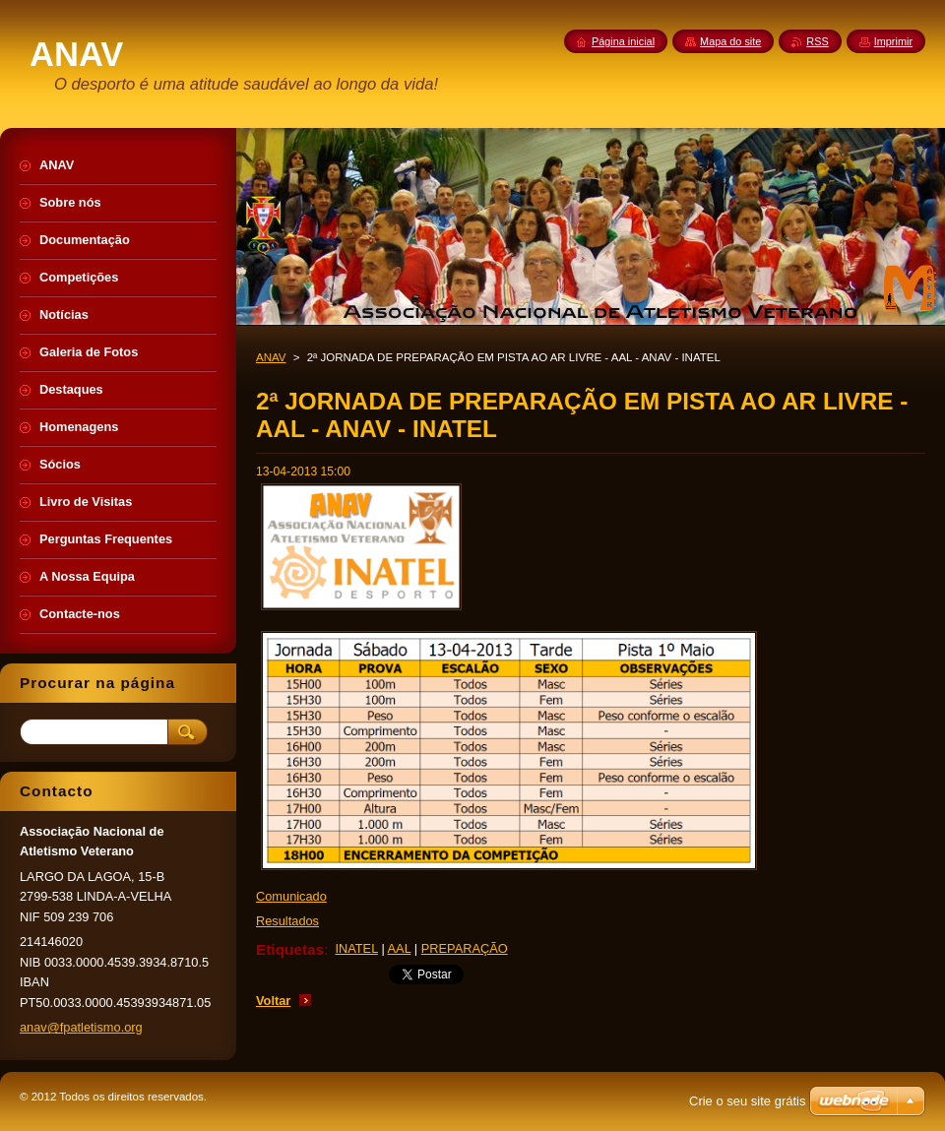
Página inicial (623, 41)
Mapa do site (730, 41)
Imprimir (893, 41)
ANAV (271, 357)
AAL (399, 948)
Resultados (287, 920)
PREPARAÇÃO (464, 948)
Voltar (273, 1000)
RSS (817, 41)
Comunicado (291, 896)
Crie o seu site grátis (747, 1101)
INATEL (356, 948)
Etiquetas (290, 949)
